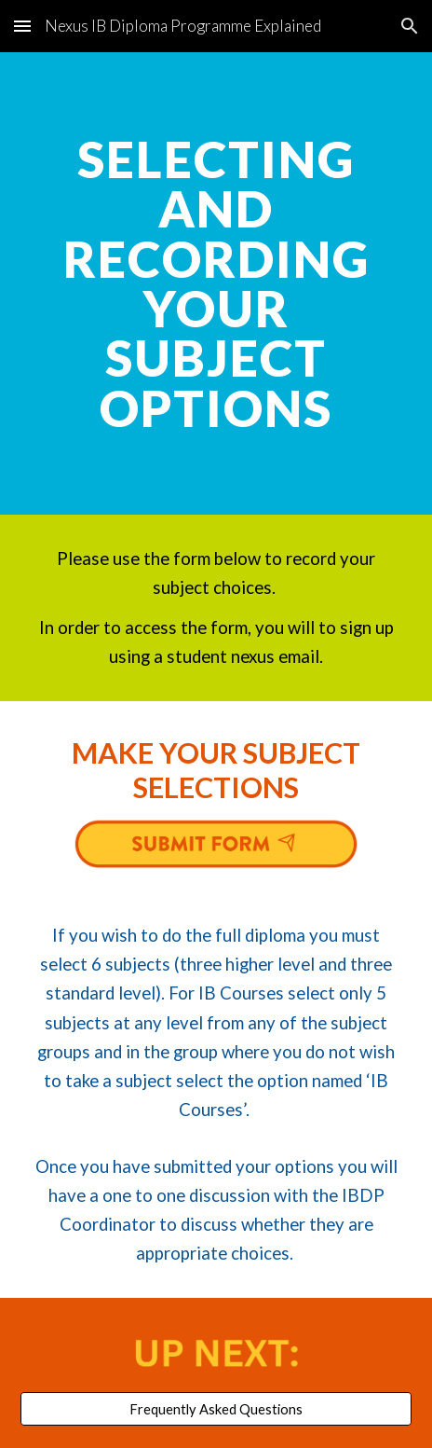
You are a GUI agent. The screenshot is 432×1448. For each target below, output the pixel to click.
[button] (22, 25)
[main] (216, 283)
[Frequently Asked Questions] (216, 1408)
